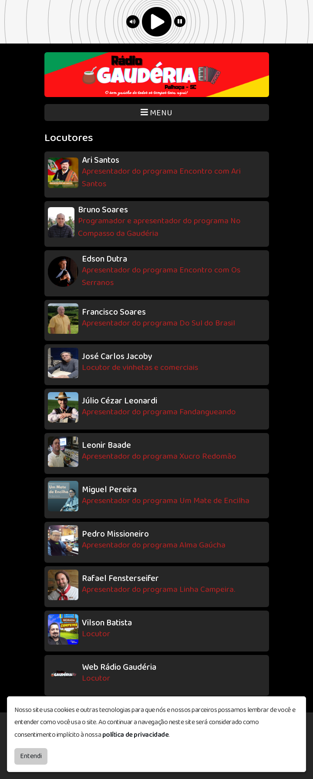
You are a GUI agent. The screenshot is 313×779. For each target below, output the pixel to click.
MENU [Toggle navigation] (156, 113)
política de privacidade (135, 734)
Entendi (31, 756)
